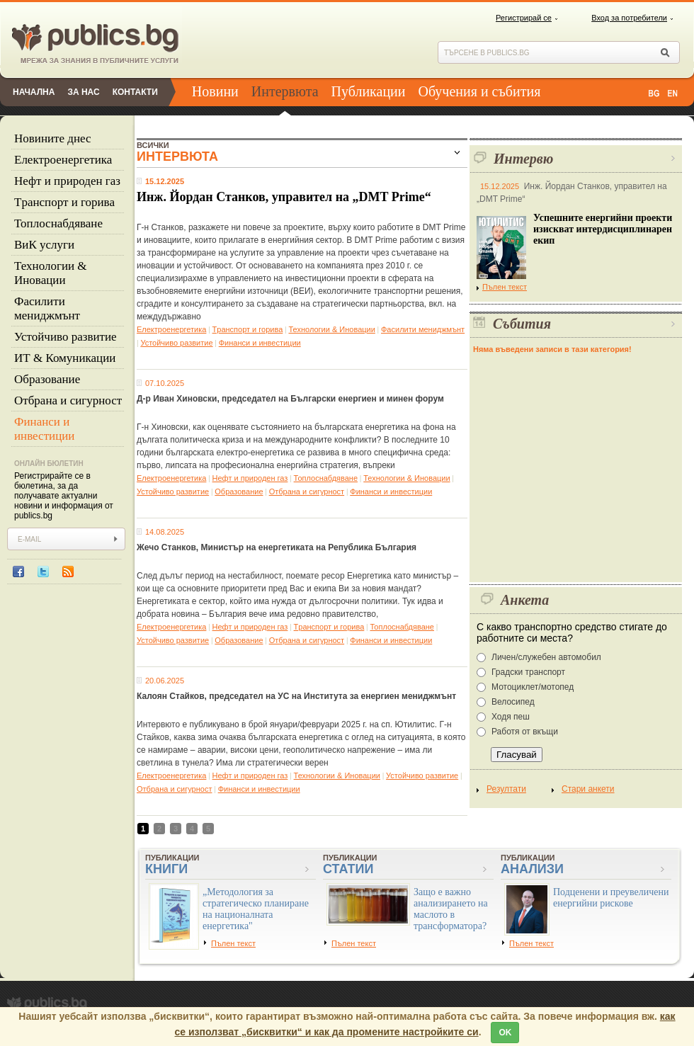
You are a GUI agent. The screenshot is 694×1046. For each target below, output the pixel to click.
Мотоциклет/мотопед (532, 687)
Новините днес (52, 138)
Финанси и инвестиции (44, 429)
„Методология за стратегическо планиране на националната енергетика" (256, 909)
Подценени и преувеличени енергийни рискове (611, 898)
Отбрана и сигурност (68, 400)
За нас (83, 92)
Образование (47, 379)
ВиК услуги (44, 244)
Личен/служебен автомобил (546, 657)
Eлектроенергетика (63, 159)
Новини (215, 91)
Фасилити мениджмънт (47, 308)
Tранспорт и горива (64, 202)
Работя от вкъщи (524, 732)
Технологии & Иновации (50, 273)
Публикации (368, 91)
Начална (34, 92)
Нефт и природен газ (67, 181)
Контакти (135, 92)
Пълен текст (502, 287)
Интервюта (285, 91)
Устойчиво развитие (65, 336)
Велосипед (513, 702)
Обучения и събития (480, 91)
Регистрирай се (524, 17)
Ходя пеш (510, 717)
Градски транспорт (528, 672)
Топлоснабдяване (58, 223)
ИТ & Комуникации (64, 358)
